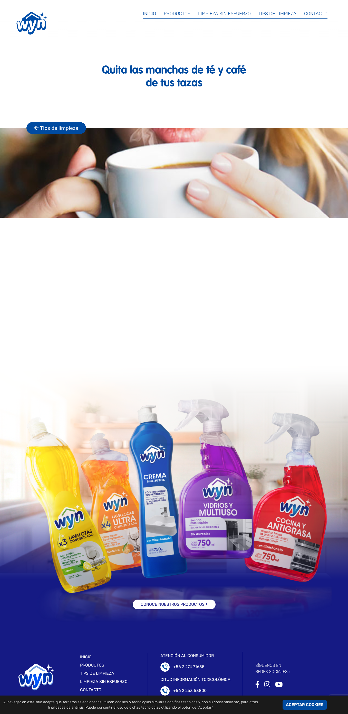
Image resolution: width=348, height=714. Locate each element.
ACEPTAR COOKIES (304, 704)
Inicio (149, 13)
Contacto (315, 13)
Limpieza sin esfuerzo (224, 13)
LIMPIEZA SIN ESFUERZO (104, 681)
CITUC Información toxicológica (195, 679)
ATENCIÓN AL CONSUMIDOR (187, 655)
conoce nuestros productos (174, 604)
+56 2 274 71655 (189, 666)
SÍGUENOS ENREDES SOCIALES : (272, 668)
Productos (177, 13)
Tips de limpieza (277, 13)
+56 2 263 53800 (190, 690)
